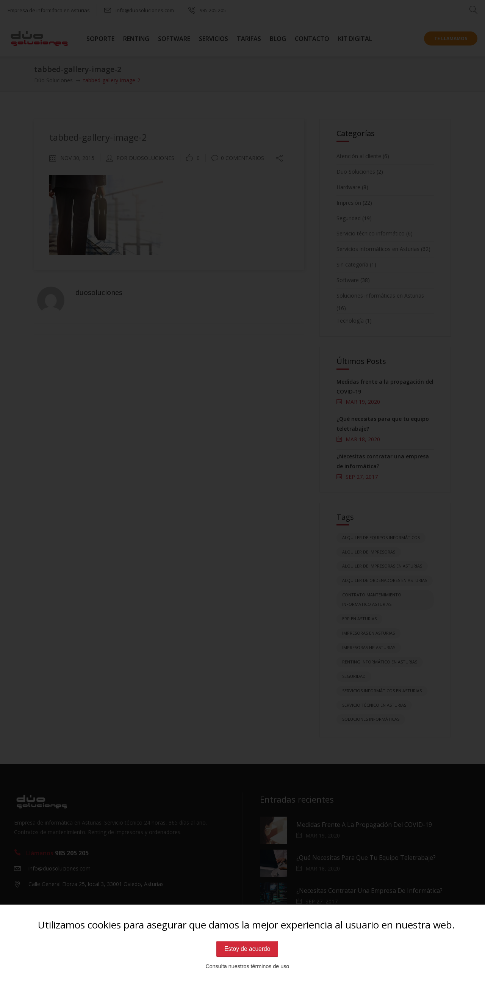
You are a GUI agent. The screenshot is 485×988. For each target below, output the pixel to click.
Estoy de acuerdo (247, 949)
